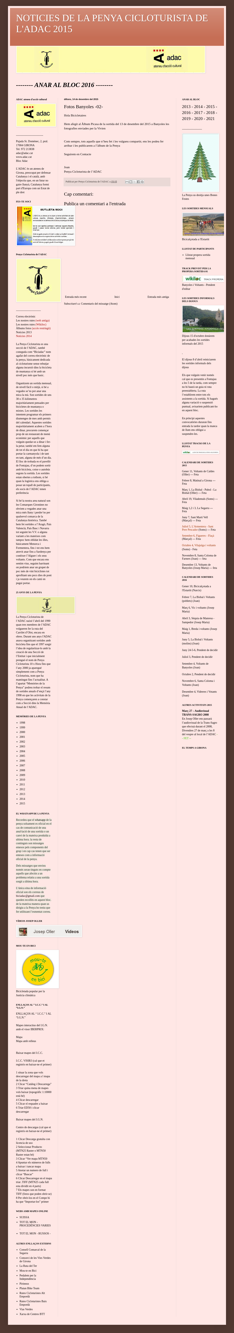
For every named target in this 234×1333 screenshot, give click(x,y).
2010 (22, 779)
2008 (22, 770)
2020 (198, 118)
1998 (22, 722)
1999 (22, 727)
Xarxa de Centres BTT (32, 1314)
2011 (22, 784)
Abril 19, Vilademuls (194, 498)
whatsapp (40, 819)
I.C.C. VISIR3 (24, 1060)
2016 (186, 112)
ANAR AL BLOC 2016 (64, 84)
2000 (22, 732)
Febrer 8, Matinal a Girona (197, 480)
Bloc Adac (22, 160)
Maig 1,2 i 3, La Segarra (195, 508)
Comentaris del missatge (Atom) (99, 303)
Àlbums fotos (23, 328)
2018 (210, 112)
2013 (22, 794)
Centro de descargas (27, 1127)
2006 (22, 760)
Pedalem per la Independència (28, 1277)
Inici (117, 296)
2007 (22, 765)
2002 (22, 741)
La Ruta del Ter (28, 1265)
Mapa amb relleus (26, 1041)
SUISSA (24, 1217)
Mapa (19, 1037)
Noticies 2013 (24, 332)
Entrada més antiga (158, 296)
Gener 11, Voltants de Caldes (198, 471)
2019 (186, 118)
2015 (22, 803)
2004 (22, 751)
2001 (22, 736)
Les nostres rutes (25, 320)
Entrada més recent (75, 296)
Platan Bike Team (29, 1288)
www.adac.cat (24, 156)
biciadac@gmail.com (28, 895)
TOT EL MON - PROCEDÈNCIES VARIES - (35, 1225)
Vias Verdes (26, 1309)
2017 (198, 112)
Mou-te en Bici (28, 1270)
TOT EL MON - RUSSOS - (35, 1233)
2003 (22, 746)
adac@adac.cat (24, 153)
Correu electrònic (26, 316)
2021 (210, 118)
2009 (22, 775)
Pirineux (24, 1283)
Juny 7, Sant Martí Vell (195, 517)
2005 (22, 755)
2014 (22, 798)
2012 (22, 789)
